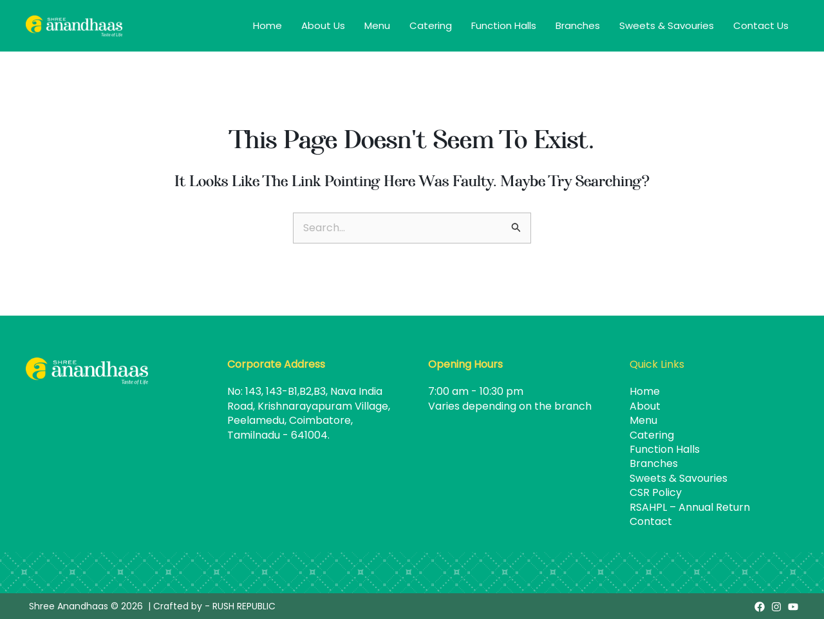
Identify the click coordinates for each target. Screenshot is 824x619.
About (645, 406)
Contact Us (761, 25)
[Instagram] (776, 607)
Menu (377, 25)
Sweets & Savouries (666, 25)
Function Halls (503, 25)
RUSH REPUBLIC (244, 606)
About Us (323, 25)
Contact (651, 521)
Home (267, 25)
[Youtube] (793, 607)
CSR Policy (656, 492)
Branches (578, 25)
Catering (430, 25)
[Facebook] (759, 607)
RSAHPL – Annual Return (690, 507)
